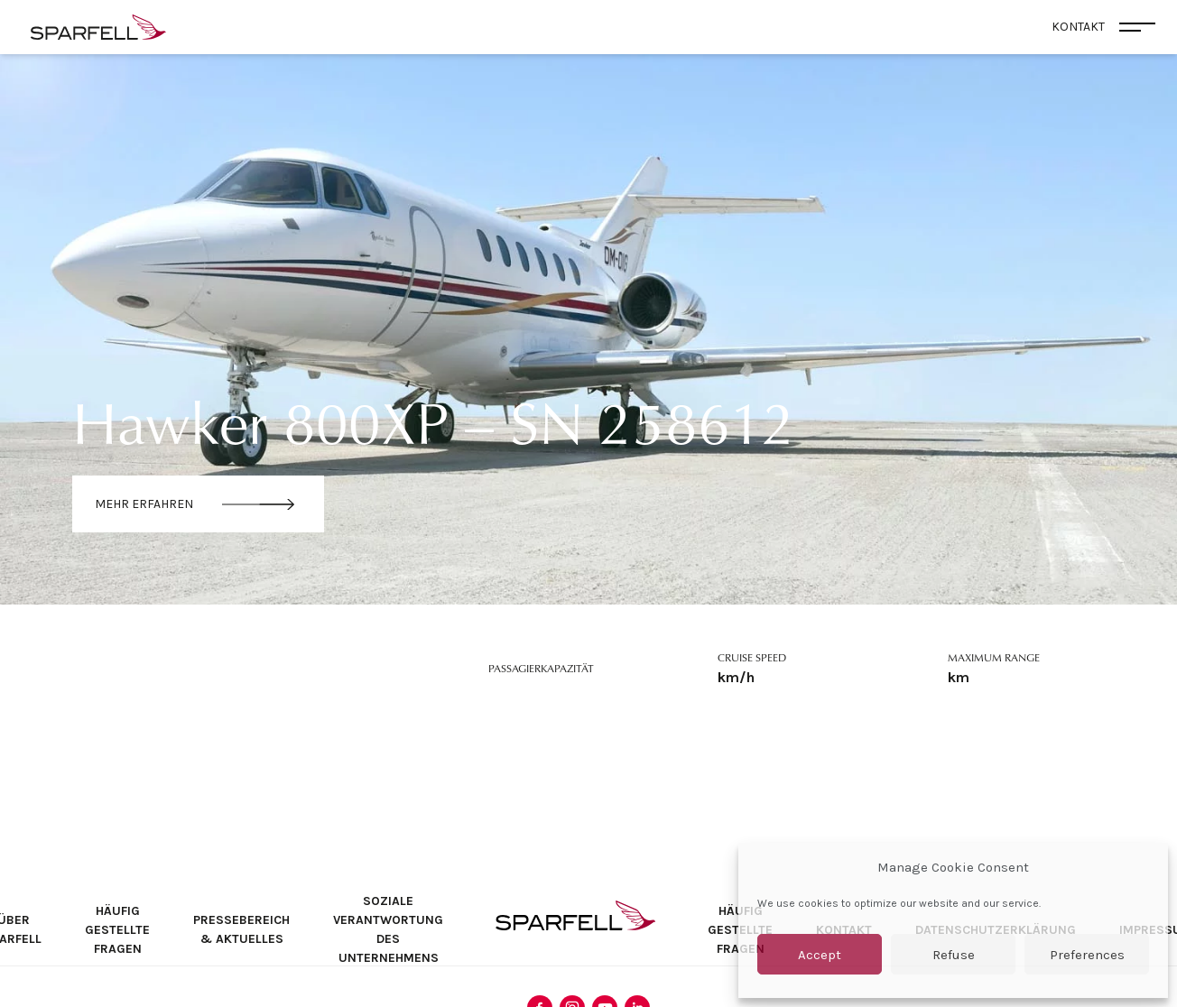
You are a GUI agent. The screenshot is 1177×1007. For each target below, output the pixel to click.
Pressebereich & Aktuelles (241, 929)
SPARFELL (575, 915)
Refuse (953, 955)
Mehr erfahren (144, 504)
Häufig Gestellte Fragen (117, 929)
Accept (819, 955)
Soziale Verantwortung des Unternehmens (388, 929)
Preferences (1087, 955)
